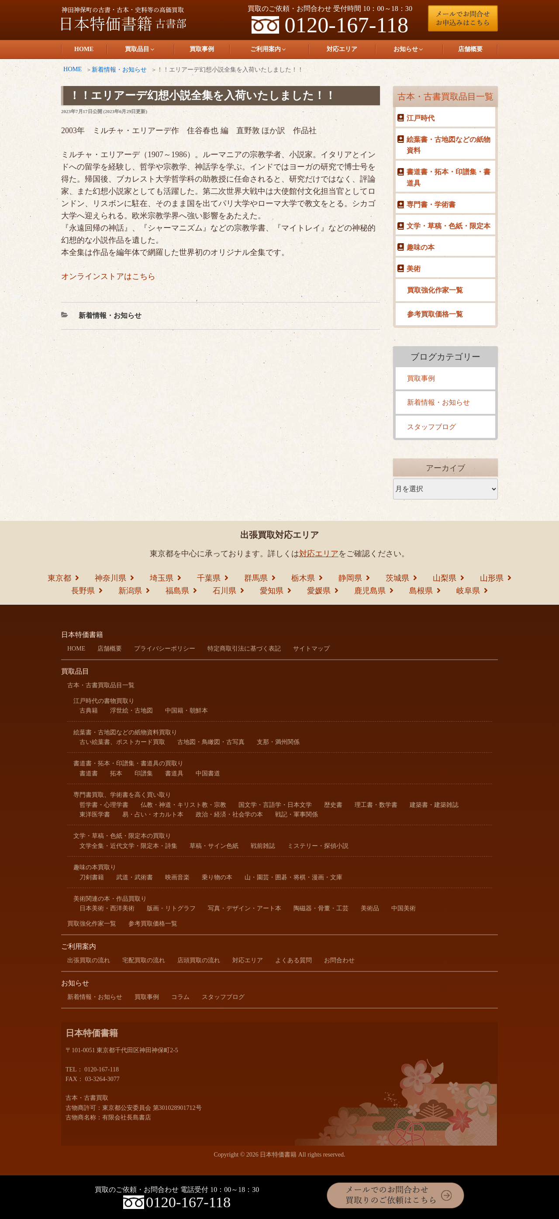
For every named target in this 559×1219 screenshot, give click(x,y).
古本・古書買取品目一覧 (445, 96)
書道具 (174, 773)
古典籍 (88, 710)
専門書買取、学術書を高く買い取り (122, 795)
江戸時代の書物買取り (104, 701)
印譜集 (144, 773)
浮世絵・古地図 (131, 710)
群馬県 (256, 578)
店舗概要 (470, 49)
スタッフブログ (431, 426)
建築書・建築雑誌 (434, 805)
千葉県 (209, 578)
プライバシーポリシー (164, 648)
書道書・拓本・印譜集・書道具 (448, 177)
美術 (414, 268)
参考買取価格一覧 (435, 314)
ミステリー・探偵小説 (318, 846)
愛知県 (271, 590)
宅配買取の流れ (143, 960)
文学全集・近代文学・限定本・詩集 (128, 846)
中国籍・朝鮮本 (186, 710)
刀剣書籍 (91, 877)
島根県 (421, 590)
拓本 (116, 773)
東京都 (59, 578)
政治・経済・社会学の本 (229, 814)
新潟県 (130, 590)
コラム (180, 997)
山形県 (492, 578)
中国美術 (403, 908)
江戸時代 (421, 118)
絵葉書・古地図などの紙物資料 (448, 145)
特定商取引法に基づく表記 (244, 648)
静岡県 (350, 578)
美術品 (370, 908)
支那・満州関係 (278, 742)
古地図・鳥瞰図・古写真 (211, 742)
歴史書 (333, 805)
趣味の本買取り (94, 867)
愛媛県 (319, 590)
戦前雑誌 (263, 846)
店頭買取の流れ (198, 960)
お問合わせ (339, 960)
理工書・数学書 (376, 805)
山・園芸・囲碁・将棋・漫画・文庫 (293, 877)
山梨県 (444, 578)
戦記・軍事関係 (296, 814)
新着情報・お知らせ (119, 69)
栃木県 (303, 578)
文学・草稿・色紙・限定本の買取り (122, 836)
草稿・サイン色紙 (214, 846)
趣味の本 (421, 247)
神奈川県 (110, 578)
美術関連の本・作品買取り (110, 898)
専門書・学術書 (431, 204)
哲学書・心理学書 (103, 805)
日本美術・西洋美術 (107, 908)
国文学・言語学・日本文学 (275, 805)
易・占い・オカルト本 (152, 814)
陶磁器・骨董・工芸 (321, 908)
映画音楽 (177, 877)
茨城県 (397, 578)
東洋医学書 (94, 814)
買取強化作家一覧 (435, 290)
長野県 (83, 590)
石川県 (224, 590)
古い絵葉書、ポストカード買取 (122, 742)
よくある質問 (293, 960)
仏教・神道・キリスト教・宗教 (183, 805)
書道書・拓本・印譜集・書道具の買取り (128, 763)
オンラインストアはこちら (108, 276)
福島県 (177, 590)
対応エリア (342, 49)
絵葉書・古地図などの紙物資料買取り (125, 732)
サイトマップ (311, 648)
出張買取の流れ (88, 960)
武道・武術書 (134, 877)
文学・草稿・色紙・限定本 (448, 226)
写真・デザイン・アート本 (244, 908)
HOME (83, 49)
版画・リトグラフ (171, 908)
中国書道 (208, 773)
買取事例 (202, 49)
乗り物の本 (217, 877)
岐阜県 (468, 590)
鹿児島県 (370, 590)
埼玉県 (161, 578)
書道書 (88, 773)
